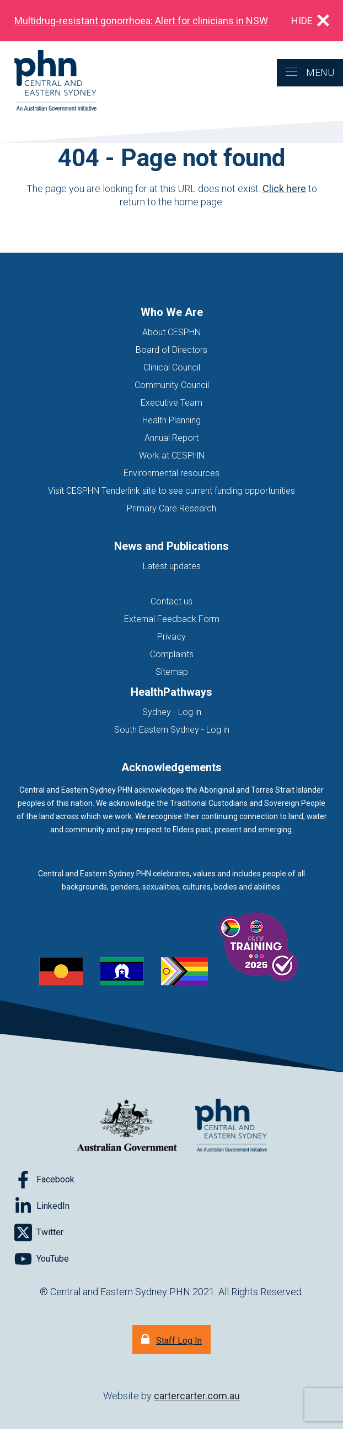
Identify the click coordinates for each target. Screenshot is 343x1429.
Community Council (172, 385)
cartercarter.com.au (197, 1395)
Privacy (171, 636)
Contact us (171, 601)
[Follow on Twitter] (38, 1232)
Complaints (172, 654)
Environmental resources (171, 473)
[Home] (48, 81)
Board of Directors (171, 350)
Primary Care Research (171, 508)
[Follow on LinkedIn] (41, 1206)
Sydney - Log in (171, 712)
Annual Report (171, 438)
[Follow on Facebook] (44, 1179)
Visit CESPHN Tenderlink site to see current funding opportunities (171, 491)
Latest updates (172, 566)
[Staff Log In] (171, 1339)
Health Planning (171, 420)
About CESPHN (171, 332)
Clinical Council (171, 367)
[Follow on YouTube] (41, 1259)
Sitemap (172, 672)
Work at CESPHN (172, 455)
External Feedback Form (171, 619)
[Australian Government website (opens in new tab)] (127, 1126)
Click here (284, 188)
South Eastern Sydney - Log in (171, 729)
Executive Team (171, 402)
